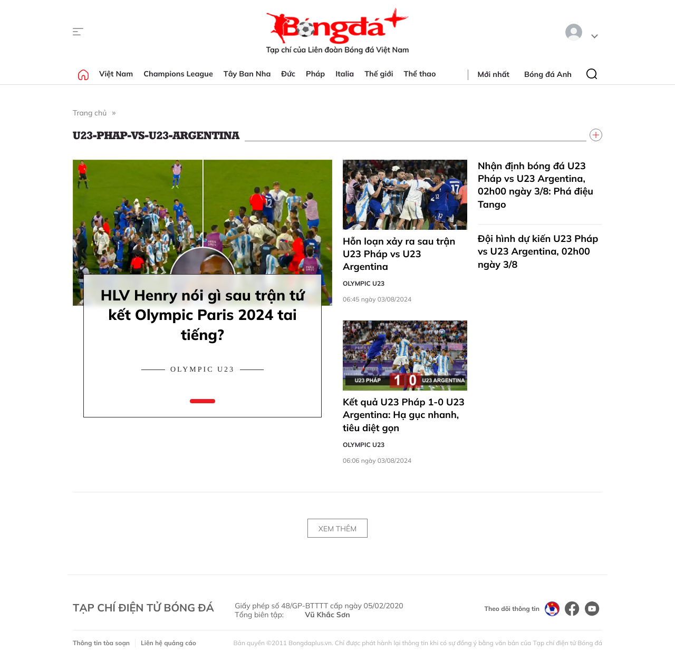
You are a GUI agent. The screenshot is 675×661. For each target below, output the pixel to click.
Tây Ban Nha (247, 74)
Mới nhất (493, 74)
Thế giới (378, 74)
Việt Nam (116, 74)
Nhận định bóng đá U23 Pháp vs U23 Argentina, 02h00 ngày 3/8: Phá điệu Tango (535, 185)
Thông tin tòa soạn (101, 643)
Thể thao (420, 74)
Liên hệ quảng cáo (168, 643)
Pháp (315, 74)
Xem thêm (337, 528)
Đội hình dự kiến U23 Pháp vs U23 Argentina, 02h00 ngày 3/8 (538, 251)
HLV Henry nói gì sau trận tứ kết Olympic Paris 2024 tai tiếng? (202, 315)
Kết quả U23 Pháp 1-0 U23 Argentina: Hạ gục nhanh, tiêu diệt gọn (404, 415)
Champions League (178, 74)
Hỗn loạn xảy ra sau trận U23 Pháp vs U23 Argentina (399, 254)
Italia (344, 74)
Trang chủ (90, 113)
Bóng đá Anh (548, 74)
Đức (288, 74)
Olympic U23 (202, 370)
